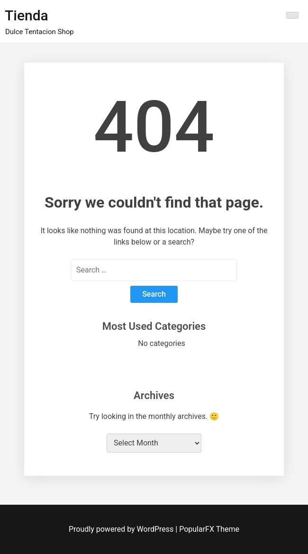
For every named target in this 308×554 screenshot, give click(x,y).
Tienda (26, 15)
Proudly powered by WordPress (122, 529)
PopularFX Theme (209, 529)
